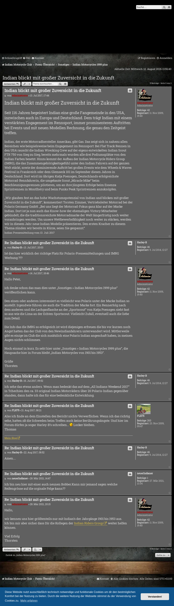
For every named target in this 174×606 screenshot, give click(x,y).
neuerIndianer (145, 473)
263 (149, 420)
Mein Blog (10, 438)
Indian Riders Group (88, 523)
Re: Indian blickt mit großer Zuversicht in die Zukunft (49, 243)
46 (148, 247)
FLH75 (140, 416)
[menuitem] (26, 58)
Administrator (145, 102)
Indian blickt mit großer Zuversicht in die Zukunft (58, 78)
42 (148, 110)
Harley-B (142, 242)
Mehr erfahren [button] (29, 600)
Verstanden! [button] (155, 596)
